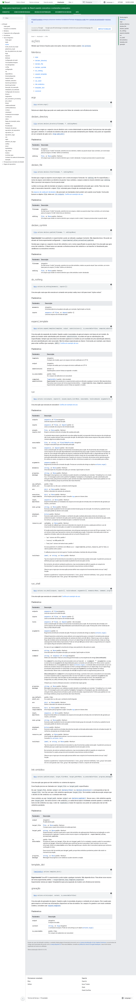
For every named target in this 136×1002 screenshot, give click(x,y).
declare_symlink (40, 67)
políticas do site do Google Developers (90, 944)
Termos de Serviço (33, 998)
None (49, 156)
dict (46, 489)
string (53, 442)
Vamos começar (34, 2)
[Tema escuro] (111, 102)
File (35, 124)
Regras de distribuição (43, 12)
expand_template (41, 74)
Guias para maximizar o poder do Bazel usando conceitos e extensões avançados (36, 8)
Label (46, 555)
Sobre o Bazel (21, 2)
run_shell (38, 81)
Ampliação (40, 36)
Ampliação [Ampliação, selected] (60, 2)
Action (46, 514)
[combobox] (91, 2)
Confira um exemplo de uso (69, 343)
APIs (46, 36)
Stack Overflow (86, 990)
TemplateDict (52, 379)
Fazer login (130, 2)
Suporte (84, 981)
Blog (29, 981)
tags (73, 496)
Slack (83, 987)
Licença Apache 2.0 (55, 944)
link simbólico (39, 84)
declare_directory (41, 60)
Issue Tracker (86, 984)
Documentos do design (63, 12)
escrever (38, 91)
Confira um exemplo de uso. (74, 194)
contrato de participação (97, 19)
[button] (12, 24)
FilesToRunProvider (67, 442)
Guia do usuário (48, 2)
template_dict (39, 88)
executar (38, 77)
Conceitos (6, 12)
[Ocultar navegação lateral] (23, 998)
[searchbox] (12, 18)
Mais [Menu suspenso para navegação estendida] (70, 2)
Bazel (32, 36)
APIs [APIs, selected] (77, 12)
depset (65, 312)
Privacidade (44, 998)
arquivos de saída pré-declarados (45, 192)
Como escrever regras (22, 12)
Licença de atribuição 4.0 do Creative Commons (93, 942)
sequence (48, 312)
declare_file (39, 64)
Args (35, 104)
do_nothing (39, 71)
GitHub (120, 2)
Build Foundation (38, 19)
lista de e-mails (81, 19)
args (36, 57)
